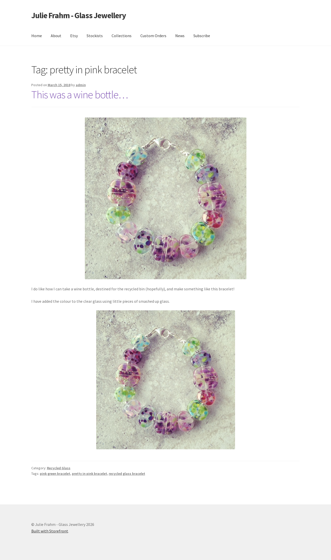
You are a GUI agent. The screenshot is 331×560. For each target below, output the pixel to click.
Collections (122, 35)
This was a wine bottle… (79, 94)
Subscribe (201, 35)
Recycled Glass (58, 468)
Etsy (74, 35)
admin (81, 85)
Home (36, 35)
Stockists (95, 35)
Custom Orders (153, 35)
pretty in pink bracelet (89, 473)
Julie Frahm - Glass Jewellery (78, 15)
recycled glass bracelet (127, 473)
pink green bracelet (55, 473)
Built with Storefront (49, 530)
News (180, 35)
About (56, 35)
